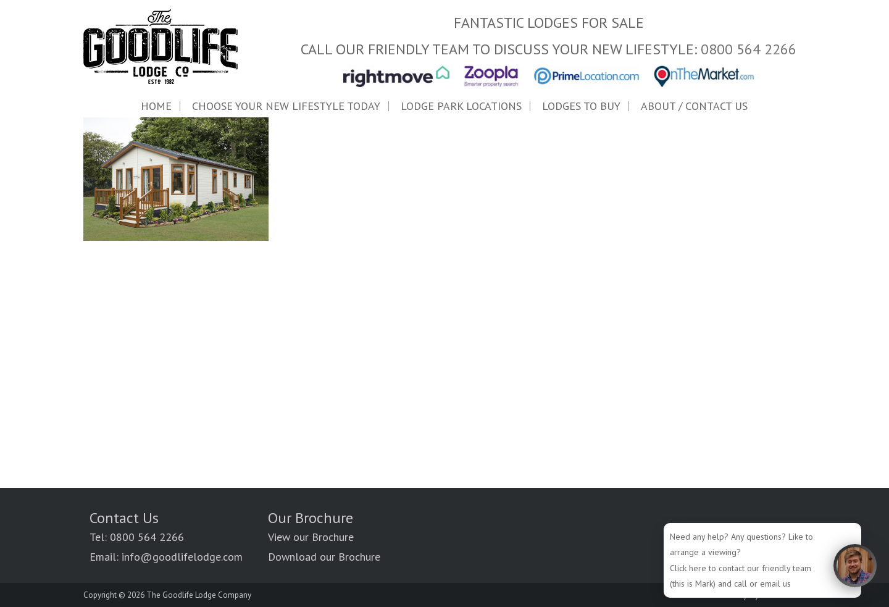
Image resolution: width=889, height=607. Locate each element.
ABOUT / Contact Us (694, 106)
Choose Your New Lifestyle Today (286, 106)
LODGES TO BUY (581, 106)
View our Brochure (311, 537)
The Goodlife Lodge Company (198, 595)
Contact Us (124, 517)
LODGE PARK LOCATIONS (461, 106)
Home (156, 106)
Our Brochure (310, 517)
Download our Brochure (324, 557)
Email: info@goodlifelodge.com (166, 557)
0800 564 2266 (748, 49)
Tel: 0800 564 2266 (137, 537)
